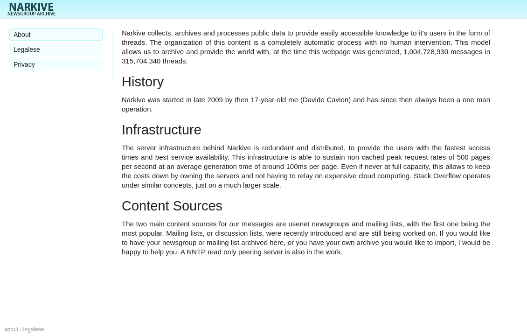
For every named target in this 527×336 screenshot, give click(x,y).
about (11, 329)
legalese (33, 329)
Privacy (24, 64)
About (22, 34)
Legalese (27, 49)
